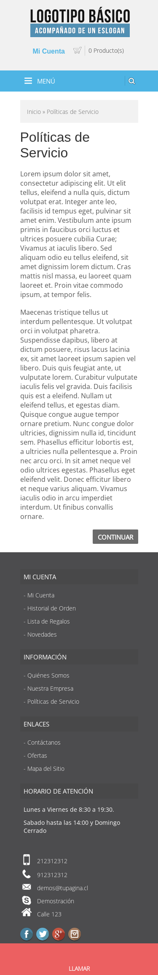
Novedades (42, 634)
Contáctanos (44, 742)
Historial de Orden (51, 608)
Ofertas (37, 755)
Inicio (34, 112)
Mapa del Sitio (45, 768)
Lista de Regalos (48, 621)
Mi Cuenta (49, 51)
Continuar (115, 537)
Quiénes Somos (48, 675)
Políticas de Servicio (53, 701)
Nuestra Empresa (50, 688)
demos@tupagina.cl (62, 888)
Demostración (55, 901)
